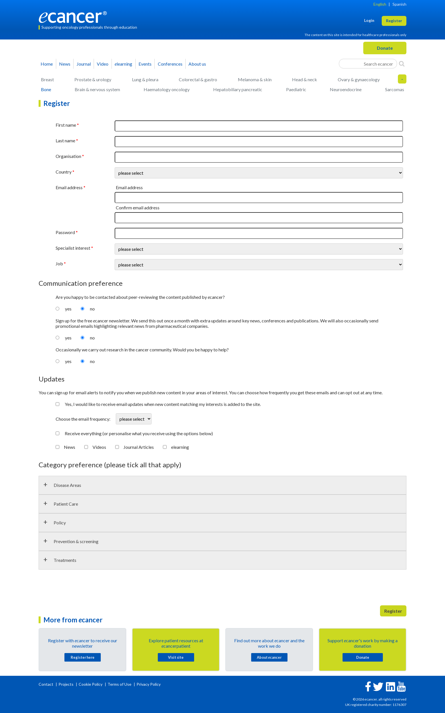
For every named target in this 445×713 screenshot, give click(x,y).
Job (59, 263)
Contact (46, 684)
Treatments (65, 560)
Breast (47, 79)
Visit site (176, 657)
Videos (99, 447)
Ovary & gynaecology (359, 79)
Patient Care (66, 503)
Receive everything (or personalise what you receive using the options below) (139, 433)
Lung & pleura (145, 79)
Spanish (399, 4)
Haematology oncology (167, 89)
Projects (66, 684)
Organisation (68, 156)
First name (66, 125)
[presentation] (82, 590)
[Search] (401, 63)
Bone (46, 89)
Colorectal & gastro (198, 79)
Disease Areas (67, 485)
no (92, 308)
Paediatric (296, 89)
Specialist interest (73, 248)
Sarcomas (394, 89)
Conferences (170, 63)
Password (65, 232)
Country (64, 171)
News (64, 63)
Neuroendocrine (346, 89)
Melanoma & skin (255, 79)
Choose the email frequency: (83, 419)
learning (123, 63)
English (379, 4)
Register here (83, 657)
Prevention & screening (76, 541)
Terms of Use (119, 684)
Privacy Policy (149, 684)
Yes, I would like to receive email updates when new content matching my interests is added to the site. (163, 404)
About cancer (269, 657)
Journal (84, 63)
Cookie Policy (90, 684)
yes (68, 308)
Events (145, 63)
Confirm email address (137, 207)
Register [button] (394, 20)
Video (102, 63)
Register (393, 611)
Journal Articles (138, 447)
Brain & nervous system (97, 89)
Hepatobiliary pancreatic (237, 89)
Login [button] (369, 20)
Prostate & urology (92, 79)
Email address (69, 187)
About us (197, 63)
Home (47, 63)
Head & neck (304, 79)
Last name (65, 140)
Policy (60, 522)
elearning (180, 447)
